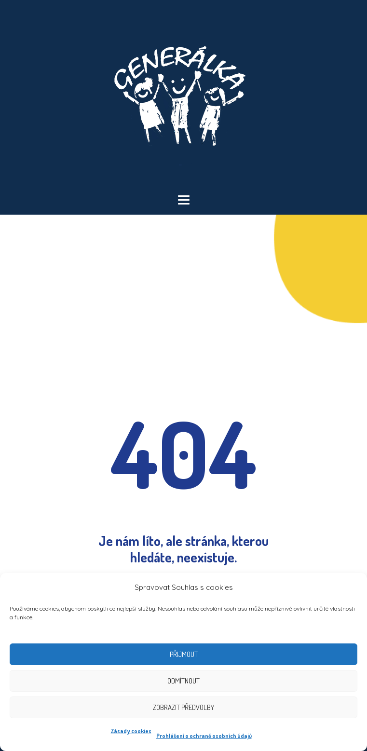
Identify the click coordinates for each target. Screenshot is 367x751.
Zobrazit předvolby (183, 707)
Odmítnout (183, 680)
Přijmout (184, 654)
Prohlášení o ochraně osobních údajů (204, 735)
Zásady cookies (131, 731)
